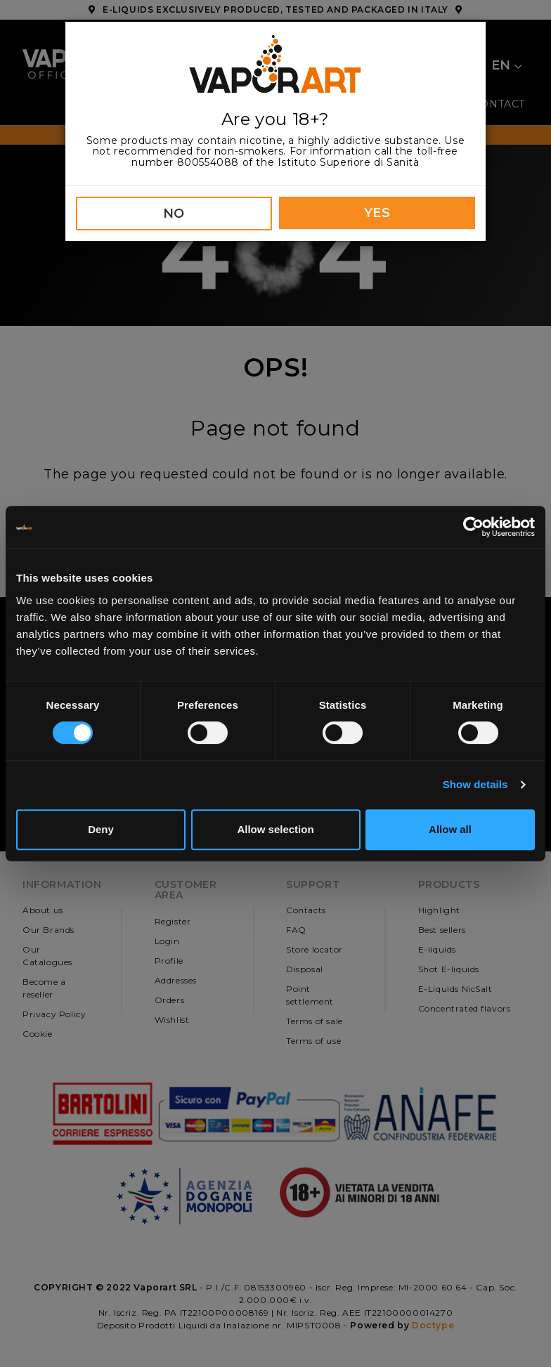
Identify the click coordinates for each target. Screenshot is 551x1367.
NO (174, 213)
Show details (475, 784)
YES (377, 213)
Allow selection (275, 829)
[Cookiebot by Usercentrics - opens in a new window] (473, 526)
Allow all (450, 829)
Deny (101, 829)
